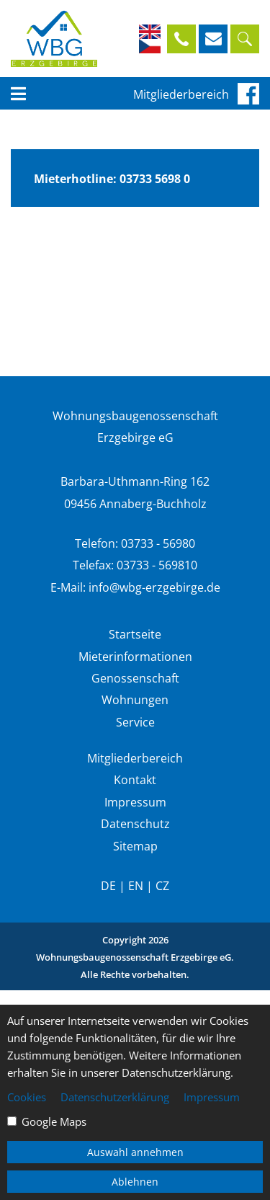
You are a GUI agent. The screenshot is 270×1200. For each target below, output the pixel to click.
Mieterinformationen (135, 657)
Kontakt (135, 780)
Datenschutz (135, 824)
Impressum (135, 802)
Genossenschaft (135, 678)
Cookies (26, 1097)
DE (108, 886)
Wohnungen (135, 700)
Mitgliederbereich (181, 94)
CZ (162, 886)
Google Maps (54, 1121)
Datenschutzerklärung (114, 1097)
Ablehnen (135, 1181)
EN (135, 886)
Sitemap (135, 846)
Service (135, 722)
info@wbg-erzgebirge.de (154, 587)
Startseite (135, 634)
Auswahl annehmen (135, 1152)
